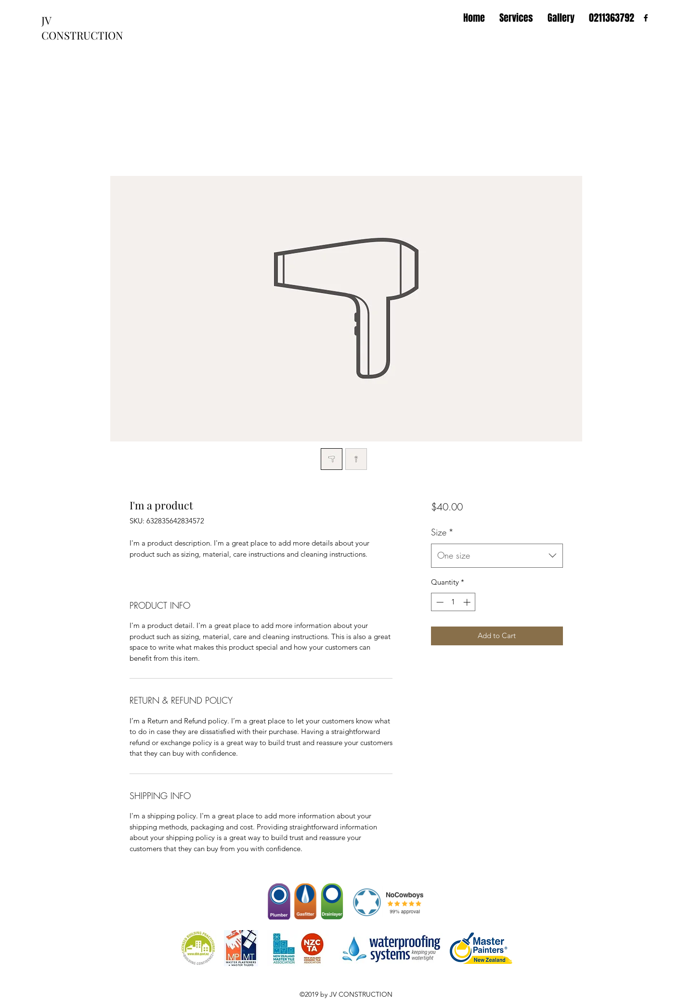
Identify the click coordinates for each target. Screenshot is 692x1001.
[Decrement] (438, 602)
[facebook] (646, 18)
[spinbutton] (453, 602)
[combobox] (496, 556)
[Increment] (467, 602)
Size (442, 532)
